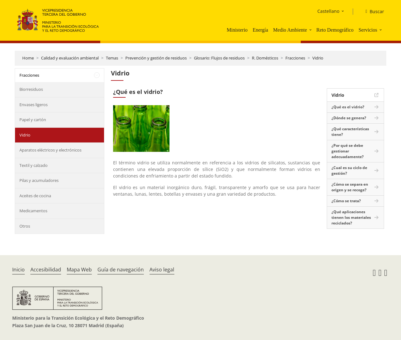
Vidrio (317, 58)
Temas (112, 58)
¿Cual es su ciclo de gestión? (349, 170)
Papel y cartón (32, 119)
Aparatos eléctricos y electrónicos (50, 150)
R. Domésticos (265, 58)
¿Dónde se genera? (348, 118)
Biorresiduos (31, 89)
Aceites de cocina (35, 195)
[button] (311, 30)
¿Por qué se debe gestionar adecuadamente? (347, 151)
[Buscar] (372, 11)
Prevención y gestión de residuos (156, 58)
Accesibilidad (45, 269)
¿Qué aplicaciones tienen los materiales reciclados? (351, 217)
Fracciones (295, 58)
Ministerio (237, 30)
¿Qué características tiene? (350, 131)
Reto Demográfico (335, 30)
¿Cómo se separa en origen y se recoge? (349, 187)
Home (28, 58)
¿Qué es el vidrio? (347, 107)
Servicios (367, 30)
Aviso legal (161, 269)
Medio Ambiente (290, 30)
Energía (260, 30)
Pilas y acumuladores (39, 180)
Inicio (18, 269)
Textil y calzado (33, 165)
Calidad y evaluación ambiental (70, 58)
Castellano (328, 11)
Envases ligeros (33, 104)
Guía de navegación (120, 269)
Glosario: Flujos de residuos (219, 58)
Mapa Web (79, 269)
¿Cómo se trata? (346, 200)
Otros (24, 226)
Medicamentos (33, 211)
